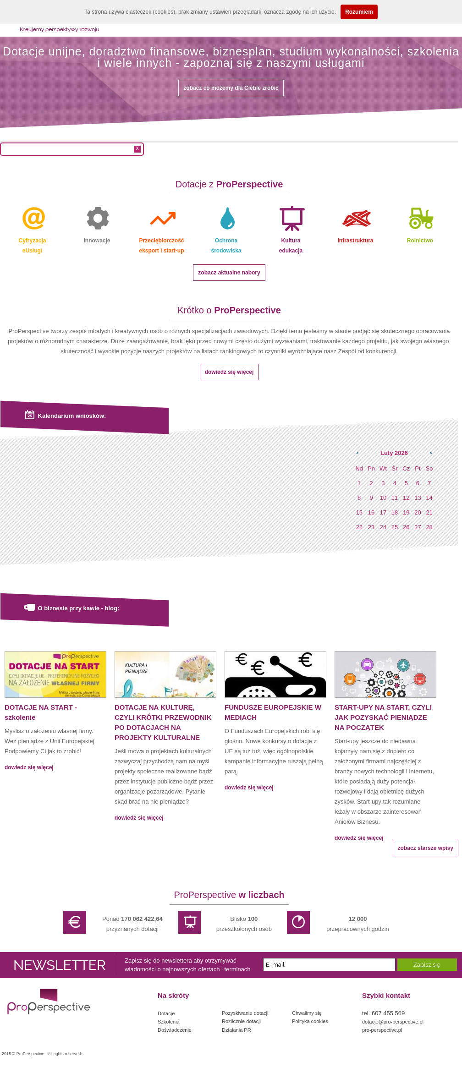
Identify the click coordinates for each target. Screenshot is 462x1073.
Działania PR (236, 1030)
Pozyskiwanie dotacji (245, 1013)
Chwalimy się (307, 1013)
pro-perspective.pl (382, 1030)
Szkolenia (169, 1021)
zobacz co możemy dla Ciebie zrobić (230, 88)
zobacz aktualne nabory (229, 272)
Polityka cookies (310, 1021)
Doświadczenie (175, 1030)
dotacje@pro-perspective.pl (393, 1021)
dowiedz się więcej (229, 372)
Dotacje (166, 1013)
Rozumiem (359, 12)
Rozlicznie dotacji (241, 1021)
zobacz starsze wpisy (425, 848)
